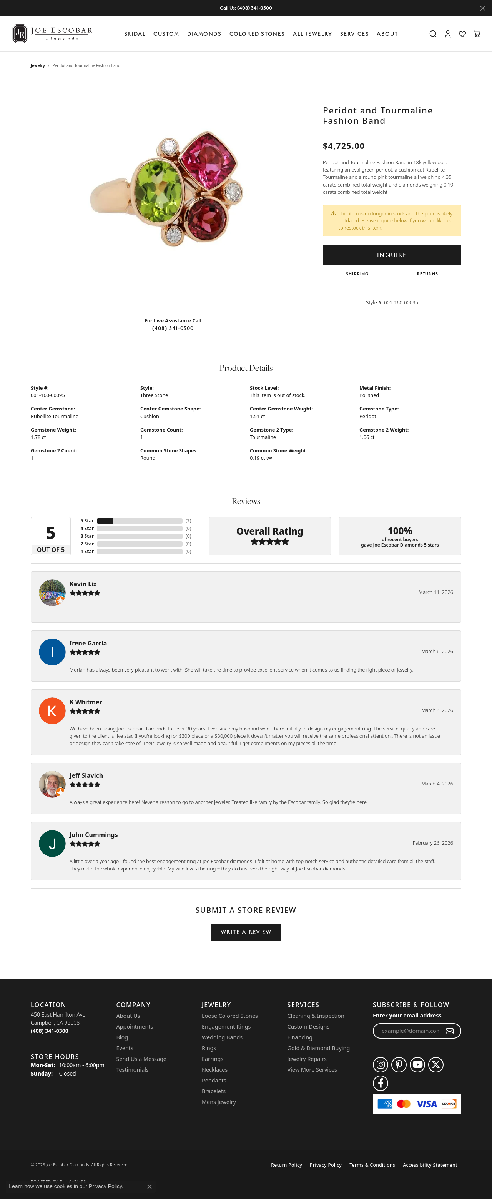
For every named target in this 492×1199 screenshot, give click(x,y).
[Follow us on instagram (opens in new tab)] (380, 1064)
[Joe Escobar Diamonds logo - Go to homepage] (52, 33)
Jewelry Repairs (307, 1058)
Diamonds (204, 33)
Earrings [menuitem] (212, 1058)
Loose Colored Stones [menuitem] (230, 1015)
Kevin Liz (83, 584)
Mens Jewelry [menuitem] (219, 1102)
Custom (166, 33)
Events (124, 1048)
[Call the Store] (49, 1030)
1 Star (87, 551)
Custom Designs (309, 1026)
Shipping (357, 274)
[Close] (482, 8)
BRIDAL (135, 33)
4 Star (87, 528)
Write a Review (246, 932)
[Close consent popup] (149, 1186)
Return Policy (286, 1165)
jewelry (38, 65)
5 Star (87, 520)
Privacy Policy (326, 1165)
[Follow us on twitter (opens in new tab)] (436, 1064)
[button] (433, 34)
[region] (173, 195)
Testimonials (132, 1069)
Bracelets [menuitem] (214, 1091)
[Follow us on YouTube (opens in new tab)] (417, 1064)
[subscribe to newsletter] (449, 1031)
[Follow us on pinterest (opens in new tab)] (399, 1064)
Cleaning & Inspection (316, 1015)
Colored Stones (257, 33)
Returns (427, 274)
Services (354, 33)
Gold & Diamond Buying (319, 1048)
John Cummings (94, 834)
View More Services (312, 1069)
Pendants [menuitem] (214, 1080)
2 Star (87, 543)
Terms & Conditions (372, 1165)
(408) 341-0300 (173, 328)
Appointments (134, 1026)
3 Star (87, 536)
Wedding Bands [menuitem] (222, 1037)
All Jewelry (312, 33)
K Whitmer (86, 702)
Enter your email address (407, 1015)
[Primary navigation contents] (263, 33)
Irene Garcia (88, 643)
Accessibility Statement (430, 1165)
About (387, 33)
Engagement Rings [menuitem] (226, 1026)
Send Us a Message (141, 1058)
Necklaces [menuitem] (215, 1069)
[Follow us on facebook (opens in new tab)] (380, 1083)
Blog (122, 1037)
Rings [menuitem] (209, 1048)
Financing (300, 1037)
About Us (128, 1015)
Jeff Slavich (86, 775)
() (188, 520)
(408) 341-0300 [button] (254, 8)
